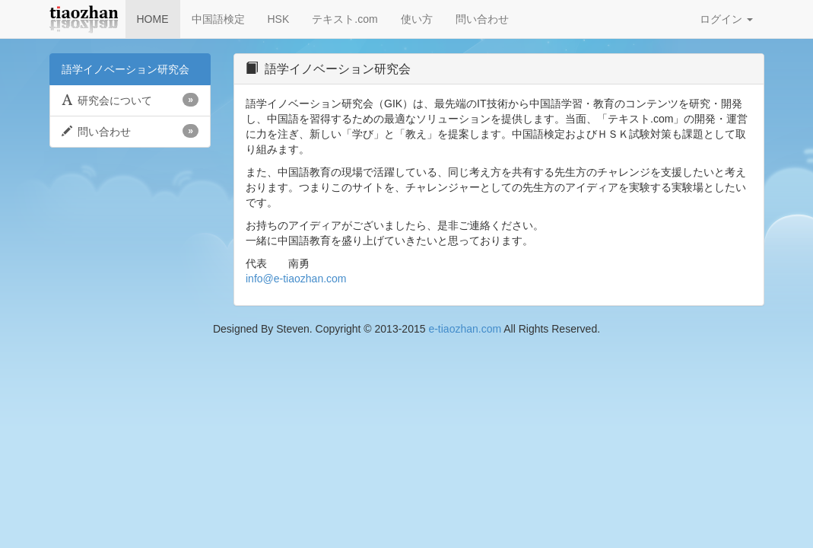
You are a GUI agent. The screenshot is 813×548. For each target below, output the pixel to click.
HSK (279, 19)
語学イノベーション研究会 (125, 69)
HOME (153, 19)
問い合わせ (482, 19)
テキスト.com (344, 19)
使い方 (417, 19)
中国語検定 (218, 19)
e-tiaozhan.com (464, 329)
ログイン (726, 19)
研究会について (130, 100)
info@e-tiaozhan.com (296, 278)
